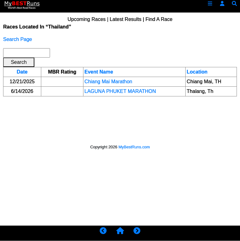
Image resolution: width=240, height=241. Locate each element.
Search (19, 62)
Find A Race (159, 19)
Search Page (17, 39)
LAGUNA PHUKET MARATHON (120, 91)
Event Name (98, 71)
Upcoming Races (87, 19)
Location (197, 71)
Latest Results (125, 19)
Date (22, 71)
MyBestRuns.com (134, 147)
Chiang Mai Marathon (108, 81)
